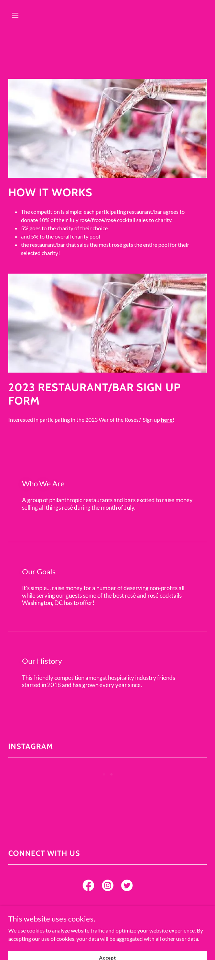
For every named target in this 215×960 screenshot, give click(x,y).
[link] (88, 887)
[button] (31, 15)
